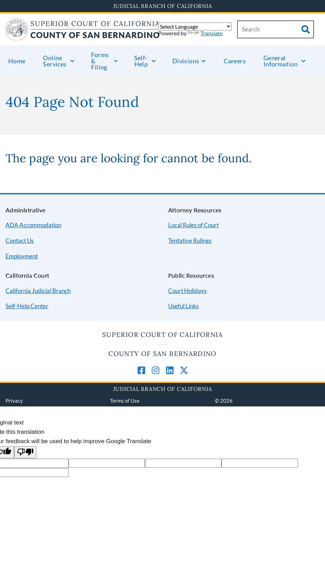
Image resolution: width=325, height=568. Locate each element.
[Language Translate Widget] (195, 26)
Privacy (14, 400)
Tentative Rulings (189, 240)
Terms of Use (124, 400)
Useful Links (183, 306)
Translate (205, 33)
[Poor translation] (25, 452)
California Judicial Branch (38, 290)
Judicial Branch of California (162, 5)
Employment (22, 256)
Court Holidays (187, 290)
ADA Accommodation (33, 225)
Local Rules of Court (193, 225)
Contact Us (20, 240)
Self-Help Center (27, 306)
